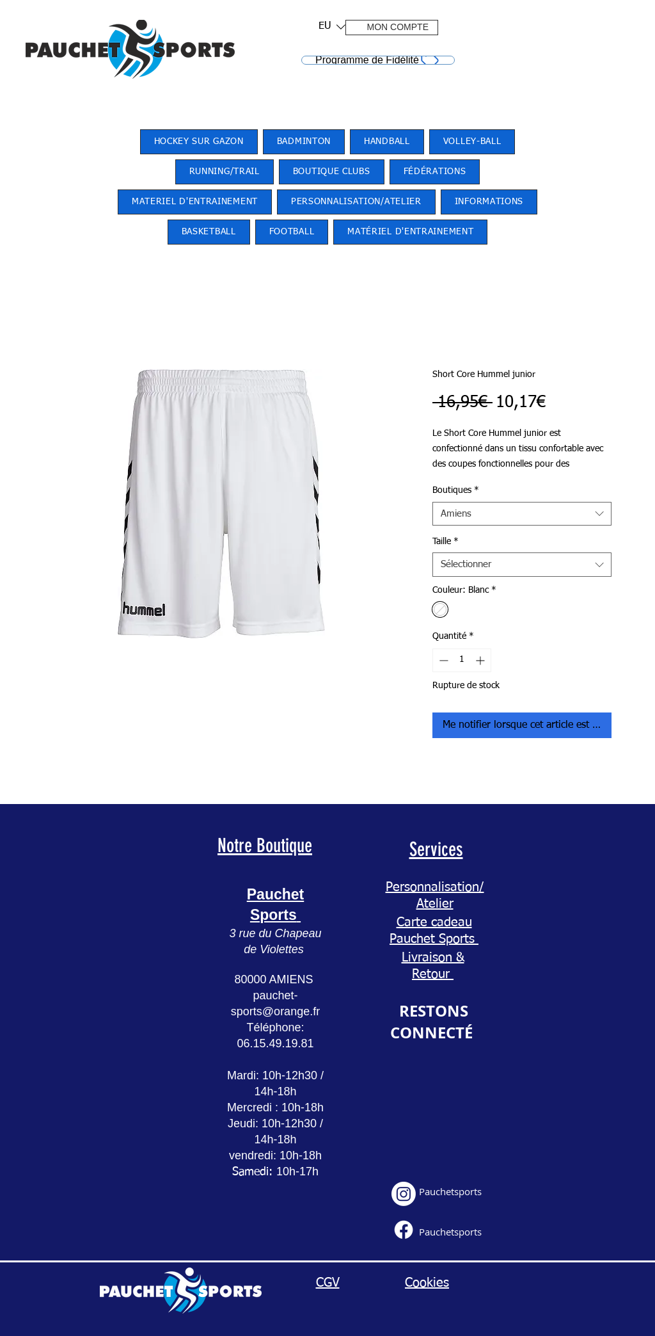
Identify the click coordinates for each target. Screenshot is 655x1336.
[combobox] (522, 514)
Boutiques (455, 490)
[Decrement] (442, 660)
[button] (327, 26)
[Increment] (481, 660)
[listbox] (332, 26)
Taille (445, 541)
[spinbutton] (461, 660)
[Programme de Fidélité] (378, 60)
